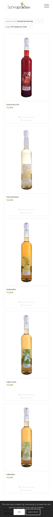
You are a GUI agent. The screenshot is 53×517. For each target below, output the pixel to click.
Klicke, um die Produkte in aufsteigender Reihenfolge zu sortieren (41, 22)
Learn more (33, 512)
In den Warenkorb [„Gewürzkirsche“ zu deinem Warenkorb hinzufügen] (27, 117)
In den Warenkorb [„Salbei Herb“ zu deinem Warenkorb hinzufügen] (27, 394)
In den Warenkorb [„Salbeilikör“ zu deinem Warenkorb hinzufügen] (27, 487)
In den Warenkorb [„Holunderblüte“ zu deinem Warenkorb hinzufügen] (27, 209)
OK (19, 512)
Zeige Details (26, 120)
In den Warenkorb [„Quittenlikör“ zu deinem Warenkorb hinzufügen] (27, 302)
